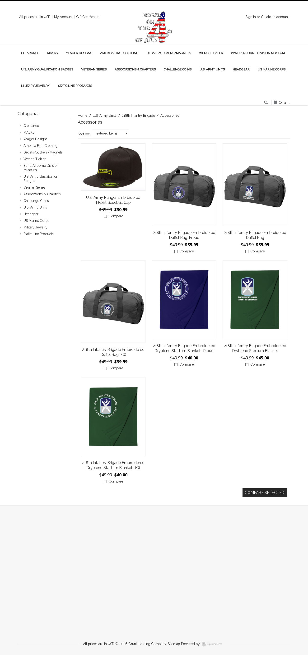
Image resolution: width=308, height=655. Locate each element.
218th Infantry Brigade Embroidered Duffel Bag (255, 235)
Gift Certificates (87, 17)
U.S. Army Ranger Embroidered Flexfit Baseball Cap (113, 200)
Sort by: (84, 134)
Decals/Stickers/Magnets (168, 53)
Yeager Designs (79, 53)
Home (82, 115)
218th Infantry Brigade (138, 115)
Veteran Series (94, 69)
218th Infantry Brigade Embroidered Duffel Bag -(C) (113, 352)
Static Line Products (75, 86)
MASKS (52, 53)
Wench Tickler (211, 53)
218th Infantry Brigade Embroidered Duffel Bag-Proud (184, 235)
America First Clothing (119, 53)
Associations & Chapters (135, 69)
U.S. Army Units (212, 69)
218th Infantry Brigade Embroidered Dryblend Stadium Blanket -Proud (184, 348)
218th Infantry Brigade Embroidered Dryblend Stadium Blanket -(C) (113, 465)
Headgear (241, 69)
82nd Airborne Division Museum (258, 53)
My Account (63, 17)
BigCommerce (213, 644)
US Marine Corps (271, 69)
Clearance (30, 53)
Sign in (251, 17)
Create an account (275, 17)
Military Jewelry (35, 86)
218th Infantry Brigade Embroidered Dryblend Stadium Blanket (255, 348)
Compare (116, 216)
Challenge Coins (177, 69)
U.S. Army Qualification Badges (47, 69)
